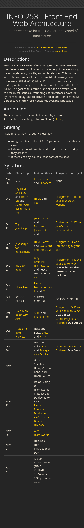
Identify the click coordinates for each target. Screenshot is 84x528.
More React (22, 287)
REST (45, 346)
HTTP (43, 336)
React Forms (41, 316)
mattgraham (61, 51)
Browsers (45, 183)
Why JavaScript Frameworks (41, 261)
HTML (37, 198)
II (40, 222)
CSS (36, 202)
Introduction (42, 179)
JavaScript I (41, 218)
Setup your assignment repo (22, 208)
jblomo (58, 119)
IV (44, 291)
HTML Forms (42, 242)
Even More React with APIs (22, 315)
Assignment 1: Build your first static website (68, 200)
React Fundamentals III (43, 287)
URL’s (45, 332)
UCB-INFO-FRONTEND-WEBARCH (53, 47)
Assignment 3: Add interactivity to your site (68, 245)
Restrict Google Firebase (42, 421)
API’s (37, 313)
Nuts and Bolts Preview (21, 332)
